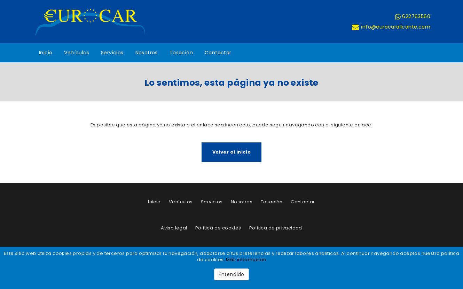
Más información (246, 259)
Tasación (181, 52)
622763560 (412, 16)
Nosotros (146, 52)
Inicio (45, 52)
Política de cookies (218, 228)
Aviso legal (174, 228)
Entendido (231, 274)
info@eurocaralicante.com (390, 26)
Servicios (112, 52)
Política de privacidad (275, 228)
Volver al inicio (231, 152)
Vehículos (76, 52)
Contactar (218, 52)
